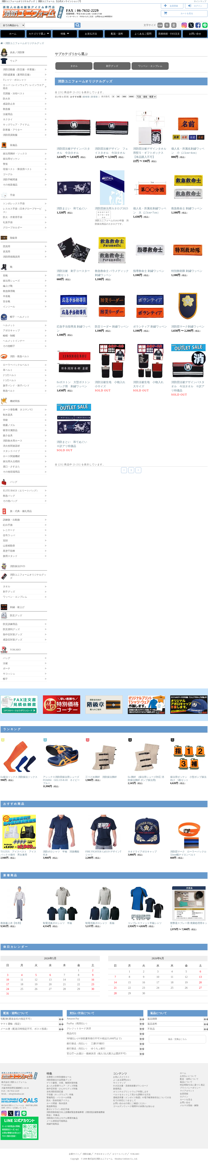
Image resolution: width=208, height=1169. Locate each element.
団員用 (6, 246)
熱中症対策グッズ (12, 634)
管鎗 (5, 420)
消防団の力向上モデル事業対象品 (62, 1118)
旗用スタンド (10, 556)
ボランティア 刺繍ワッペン (150, 326)
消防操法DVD (17, 566)
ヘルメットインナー (14, 340)
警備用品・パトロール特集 (59, 1097)
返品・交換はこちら (177, 1039)
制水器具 (8, 414)
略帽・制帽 (9, 335)
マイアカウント (187, 1091)
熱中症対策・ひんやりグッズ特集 (62, 1088)
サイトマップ (200, 1)
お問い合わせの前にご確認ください (129, 1103)
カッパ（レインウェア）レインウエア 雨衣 (23, 87)
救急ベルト (9, 390)
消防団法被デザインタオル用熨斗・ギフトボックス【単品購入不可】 (149, 152)
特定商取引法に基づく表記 (192, 1085)
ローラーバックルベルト (16, 364)
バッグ (13, 482)
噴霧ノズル (9, 425)
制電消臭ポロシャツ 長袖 (99, 923)
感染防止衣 (9, 103)
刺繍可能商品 (53, 1124)
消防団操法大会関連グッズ (59, 1080)
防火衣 (6, 98)
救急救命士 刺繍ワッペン (186, 208)
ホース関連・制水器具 (57, 1103)
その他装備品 (10, 184)
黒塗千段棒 (9, 550)
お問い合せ (195, 33)
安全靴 (6, 301)
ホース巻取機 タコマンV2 (18, 409)
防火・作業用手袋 (12, 217)
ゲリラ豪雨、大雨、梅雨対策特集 (62, 1083)
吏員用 (6, 251)
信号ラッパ (9, 535)
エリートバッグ (119, 1154)
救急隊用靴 (9, 291)
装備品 (13, 145)
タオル (74, 66)
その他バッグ (10, 501)
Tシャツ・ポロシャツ (14, 79)
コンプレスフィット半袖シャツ (145, 923)
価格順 (86, 97)
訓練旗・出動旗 (11, 519)
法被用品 (8, 114)
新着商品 (117, 1088)
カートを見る (187, 13)
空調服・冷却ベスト (14, 93)
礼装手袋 (8, 222)
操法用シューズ (11, 280)
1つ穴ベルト (9, 380)
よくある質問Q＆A (122, 1080)
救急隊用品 (52, 1106)
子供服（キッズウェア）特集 (60, 1094)
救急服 (6, 109)
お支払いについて (188, 1076)
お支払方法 (91, 33)
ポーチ (6, 668)
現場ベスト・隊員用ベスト (17, 169)
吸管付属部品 (10, 430)
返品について (186, 1082)
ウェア (13, 60)
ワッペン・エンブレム (150, 66)
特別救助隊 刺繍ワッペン (186, 270)
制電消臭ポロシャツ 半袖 (57, 923)
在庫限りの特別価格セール (59, 1077)
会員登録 (174, 6)
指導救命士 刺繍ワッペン (148, 270)
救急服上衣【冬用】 (11, 923)
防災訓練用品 (10, 624)
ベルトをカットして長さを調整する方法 (131, 1094)
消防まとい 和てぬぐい (72, 208)
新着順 (94, 97)
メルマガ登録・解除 (189, 1105)
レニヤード (9, 530)
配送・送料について (189, 1079)
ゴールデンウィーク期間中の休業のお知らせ (134, 1106)
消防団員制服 (10, 135)
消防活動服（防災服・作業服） (20, 69)
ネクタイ (8, 119)
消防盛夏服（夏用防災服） (17, 74)
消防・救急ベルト (19, 356)
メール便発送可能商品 (57, 1121)
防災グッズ (16, 615)
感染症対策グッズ (12, 639)
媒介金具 (8, 435)
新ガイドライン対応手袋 (58, 1109)
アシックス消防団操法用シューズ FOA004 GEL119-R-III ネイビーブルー (62, 780)
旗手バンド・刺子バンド (16, 385)
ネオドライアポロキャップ (142, 851)
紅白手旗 (8, 525)
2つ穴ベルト (9, 375)
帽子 (5, 678)
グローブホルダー (12, 227)
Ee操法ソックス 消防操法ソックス (19, 777)
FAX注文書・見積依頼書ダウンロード (130, 1086)
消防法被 (87, 1154)
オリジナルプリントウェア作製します (130, 1091)
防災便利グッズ (11, 629)
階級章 (13, 237)
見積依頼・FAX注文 (169, 33)
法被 (5, 663)
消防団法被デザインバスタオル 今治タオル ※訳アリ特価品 (187, 386)
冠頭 (5, 540)
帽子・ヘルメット (19, 316)
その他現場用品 (11, 471)
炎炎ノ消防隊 (17, 52)
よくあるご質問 (143, 33)
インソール (9, 306)
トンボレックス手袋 (14, 203)
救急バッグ (9, 495)
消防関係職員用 (11, 256)
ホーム (12, 33)
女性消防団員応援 (55, 1091)
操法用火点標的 (11, 461)
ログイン (198, 6)
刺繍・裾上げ (17, 607)
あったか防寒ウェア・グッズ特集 (62, 1086)
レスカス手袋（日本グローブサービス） (22, 210)
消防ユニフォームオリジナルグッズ (24, 43)
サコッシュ (9, 673)
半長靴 (6, 296)
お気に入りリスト (121, 1077)
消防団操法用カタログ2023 (111, 208)
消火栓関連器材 (11, 445)
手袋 (12, 195)
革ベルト (8, 370)
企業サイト (74, 1154)
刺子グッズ (112, 66)
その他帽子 (9, 346)
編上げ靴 (8, 285)
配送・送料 (117, 33)
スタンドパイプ (11, 451)
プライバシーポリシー (190, 1088)
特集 (65, 33)
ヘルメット (9, 325)
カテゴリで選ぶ (39, 33)
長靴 (5, 275)
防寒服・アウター (12, 129)
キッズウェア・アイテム (16, 124)
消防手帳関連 (10, 179)
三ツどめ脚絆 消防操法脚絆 (101, 777)
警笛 (5, 164)
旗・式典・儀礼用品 (21, 511)
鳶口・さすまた (11, 466)
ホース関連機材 (11, 456)
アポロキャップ (11, 330)
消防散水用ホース (12, 440)
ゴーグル (8, 174)
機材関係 (15, 401)
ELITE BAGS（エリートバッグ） (21, 490)
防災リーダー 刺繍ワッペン (112, 326)
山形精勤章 (9, 545)
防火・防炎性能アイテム (58, 1100)
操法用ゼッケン (11, 158)
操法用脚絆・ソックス (15, 153)
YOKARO (15, 649)
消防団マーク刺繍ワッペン (187, 326)
